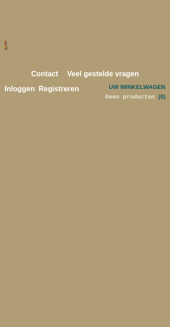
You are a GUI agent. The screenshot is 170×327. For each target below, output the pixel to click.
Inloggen (20, 89)
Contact (44, 74)
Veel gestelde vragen (103, 74)
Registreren (59, 89)
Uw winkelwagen (137, 87)
